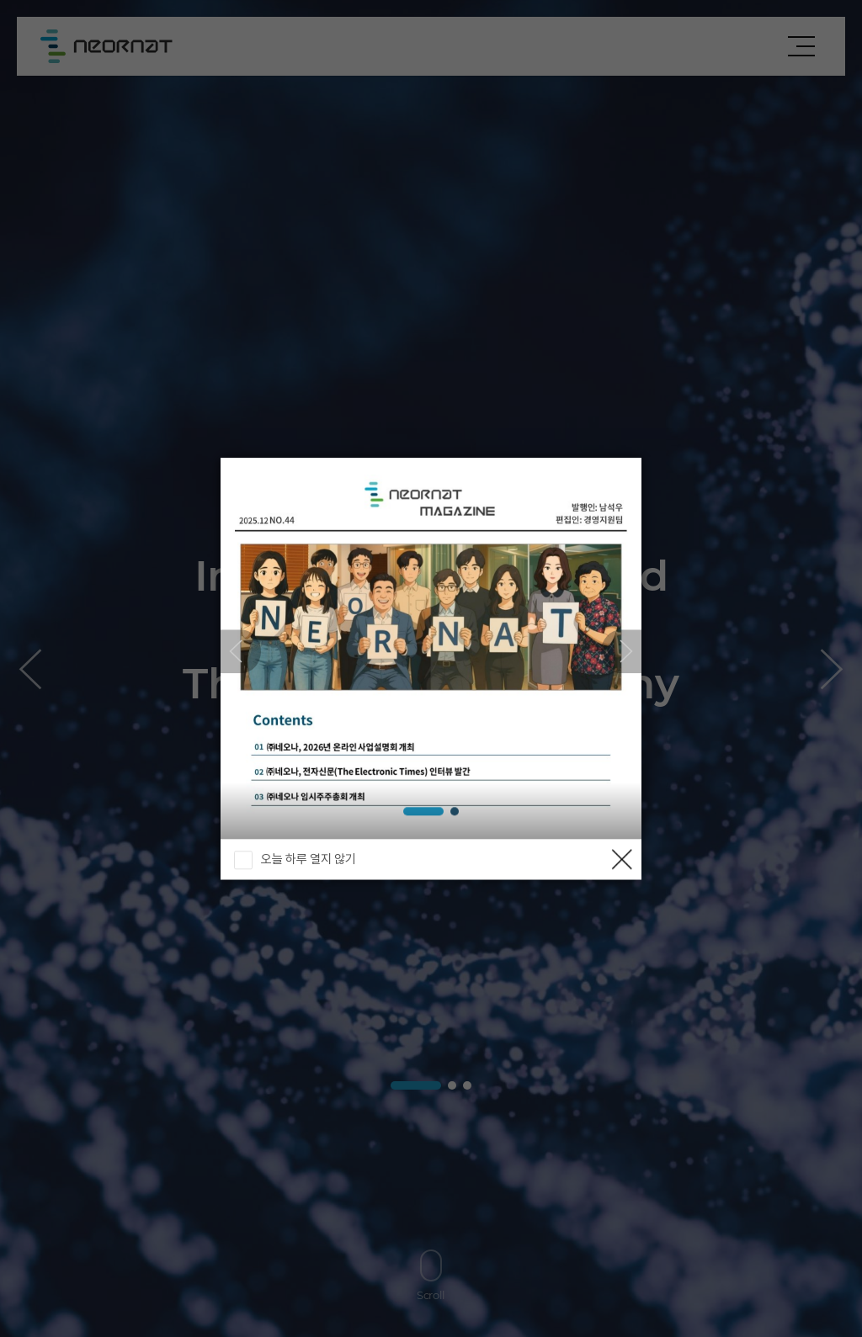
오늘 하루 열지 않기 (308, 859)
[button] (621, 651)
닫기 (621, 859)
